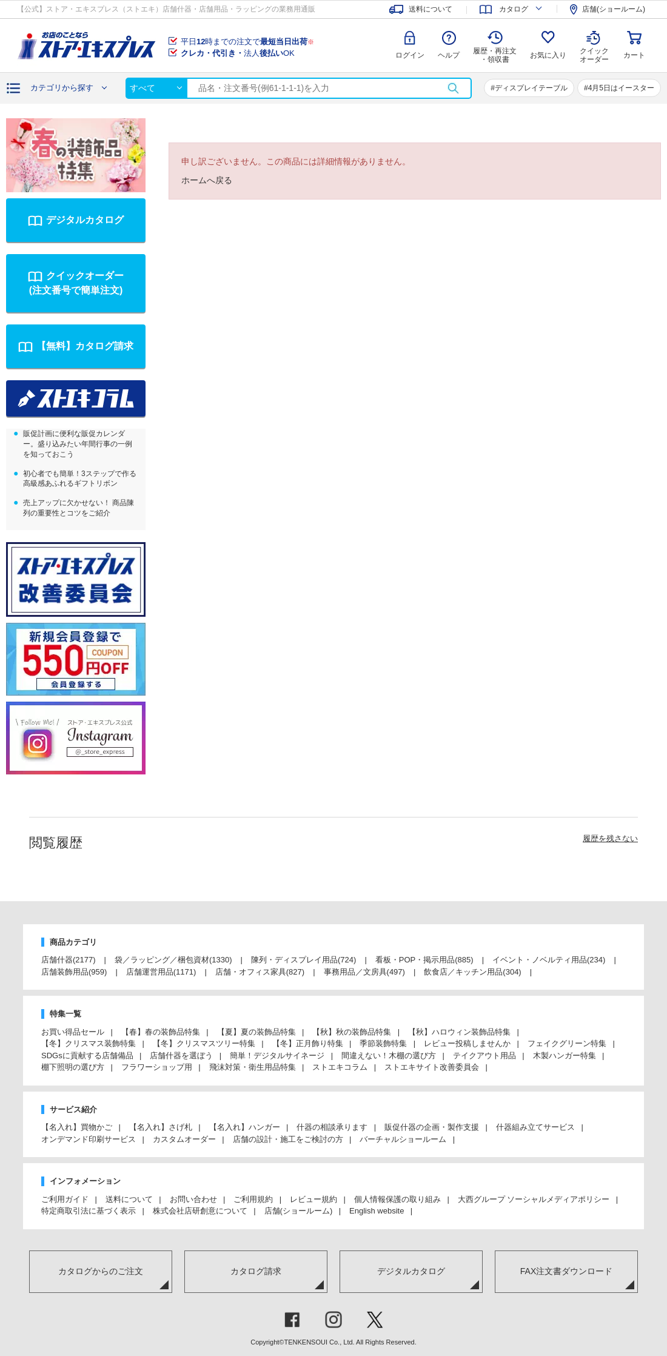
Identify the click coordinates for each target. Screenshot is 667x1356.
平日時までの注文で (247, 41)
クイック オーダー (594, 46)
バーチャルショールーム (403, 1139)
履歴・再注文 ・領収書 (495, 55)
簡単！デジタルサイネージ (277, 1055)
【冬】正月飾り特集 (307, 1043)
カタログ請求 (255, 1271)
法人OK (238, 53)
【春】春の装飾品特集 (160, 1031)
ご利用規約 (253, 1199)
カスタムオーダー (184, 1139)
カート (634, 55)
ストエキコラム (339, 1067)
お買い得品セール (72, 1031)
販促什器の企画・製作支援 (431, 1127)
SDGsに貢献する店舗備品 (87, 1055)
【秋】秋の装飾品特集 (351, 1031)
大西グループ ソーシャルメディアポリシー (534, 1199)
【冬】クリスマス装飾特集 (88, 1043)
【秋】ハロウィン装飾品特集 (459, 1031)
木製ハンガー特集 (564, 1055)
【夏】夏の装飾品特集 (256, 1031)
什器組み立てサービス (535, 1127)
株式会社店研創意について (200, 1210)
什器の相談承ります (332, 1127)
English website (376, 1210)
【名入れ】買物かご (76, 1127)
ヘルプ (449, 55)
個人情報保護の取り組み (397, 1199)
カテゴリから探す (61, 87)
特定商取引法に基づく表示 (88, 1210)
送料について (129, 1199)
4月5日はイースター (621, 88)
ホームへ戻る (206, 180)
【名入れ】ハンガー (244, 1127)
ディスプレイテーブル (531, 88)
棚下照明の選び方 (72, 1067)
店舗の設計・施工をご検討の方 (288, 1139)
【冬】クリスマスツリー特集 (204, 1043)
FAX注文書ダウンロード (566, 1271)
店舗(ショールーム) (298, 1210)
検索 (453, 88)
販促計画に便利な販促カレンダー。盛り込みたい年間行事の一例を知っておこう (77, 443)
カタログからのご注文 (100, 1271)
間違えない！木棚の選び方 (388, 1055)
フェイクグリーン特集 (567, 1043)
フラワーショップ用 (156, 1067)
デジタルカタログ (85, 220)
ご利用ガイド (65, 1199)
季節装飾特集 (383, 1043)
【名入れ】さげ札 (160, 1127)
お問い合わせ (193, 1199)
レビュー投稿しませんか (467, 1043)
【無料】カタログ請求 (84, 346)
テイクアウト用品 (484, 1055)
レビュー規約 (313, 1199)
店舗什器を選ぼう (181, 1055)
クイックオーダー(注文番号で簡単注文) (76, 282)
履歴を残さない (610, 838)
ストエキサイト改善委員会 (431, 1067)
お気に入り (548, 55)
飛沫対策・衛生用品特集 (252, 1067)
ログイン (409, 55)
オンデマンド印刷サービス (88, 1139)
